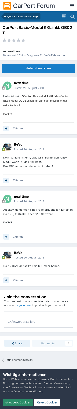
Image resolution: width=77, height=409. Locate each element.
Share (17, 343)
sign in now (23, 305)
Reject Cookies (47, 402)
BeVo (18, 144)
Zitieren (18, 128)
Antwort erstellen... (22, 321)
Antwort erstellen (38, 68)
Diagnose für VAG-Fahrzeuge (46, 55)
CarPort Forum (29, 6)
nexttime (14, 51)
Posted (29, 149)
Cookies (43, 379)
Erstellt (29, 88)
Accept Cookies (18, 402)
